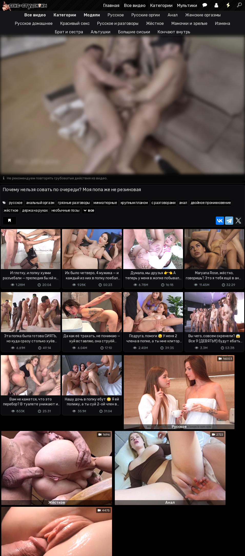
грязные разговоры (74, 203)
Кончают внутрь (174, 31)
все (88, 211)
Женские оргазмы (203, 15)
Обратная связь (53, 532)
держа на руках (35, 211)
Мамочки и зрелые (189, 23)
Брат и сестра (69, 31)
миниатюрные (105, 203)
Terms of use (26, 532)
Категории (161, 5)
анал (183, 203)
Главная (111, 5)
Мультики (187, 5)
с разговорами (163, 203)
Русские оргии (145, 15)
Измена (222, 23)
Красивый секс (75, 23)
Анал (173, 15)
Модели (92, 15)
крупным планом (134, 203)
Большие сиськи (134, 31)
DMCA (8, 532)
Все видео (135, 5)
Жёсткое (155, 23)
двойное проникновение (211, 203)
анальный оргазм (40, 203)
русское (16, 203)
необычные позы (65, 211)
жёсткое (11, 211)
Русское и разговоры (117, 23)
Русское (116, 15)
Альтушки (100, 31)
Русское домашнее (33, 23)
